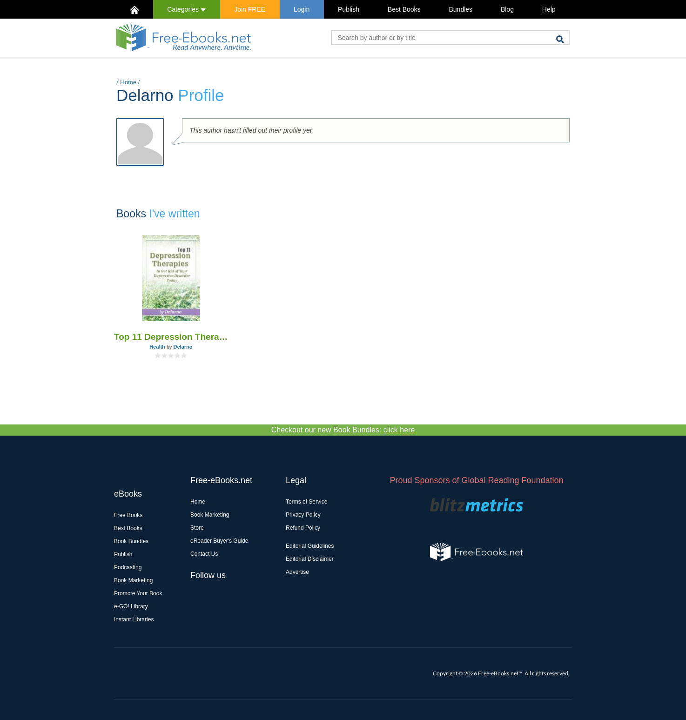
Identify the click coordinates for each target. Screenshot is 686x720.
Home (128, 82)
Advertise (297, 572)
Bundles (460, 9)
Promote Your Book (138, 593)
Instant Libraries (134, 619)
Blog (507, 9)
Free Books (128, 515)
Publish (348, 9)
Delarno (183, 347)
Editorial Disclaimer (310, 559)
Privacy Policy (303, 514)
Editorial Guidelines (310, 546)
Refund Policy (303, 528)
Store (197, 528)
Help (549, 9)
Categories (186, 9)
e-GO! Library (131, 606)
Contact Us (204, 554)
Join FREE (249, 9)
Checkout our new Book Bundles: (343, 430)
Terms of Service (306, 501)
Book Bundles (131, 541)
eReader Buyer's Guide (219, 541)
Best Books (404, 9)
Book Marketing (133, 580)
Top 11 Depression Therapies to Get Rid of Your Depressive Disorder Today (171, 337)
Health (157, 347)
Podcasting (127, 567)
